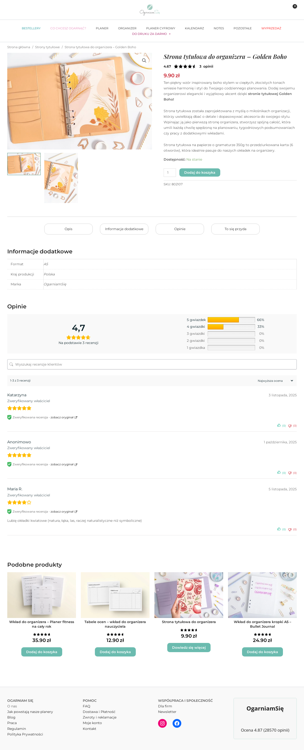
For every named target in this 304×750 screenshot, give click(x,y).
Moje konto (92, 723)
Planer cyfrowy (160, 28)
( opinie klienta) (206, 66)
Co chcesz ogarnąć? (68, 28)
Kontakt (89, 729)
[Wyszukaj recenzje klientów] (152, 364)
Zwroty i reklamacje (99, 717)
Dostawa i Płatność (99, 712)
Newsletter (167, 712)
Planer (102, 28)
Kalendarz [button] (194, 28)
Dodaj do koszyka (199, 172)
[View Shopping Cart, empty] (292, 10)
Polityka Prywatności (25, 734)
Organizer (127, 28)
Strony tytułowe (47, 47)
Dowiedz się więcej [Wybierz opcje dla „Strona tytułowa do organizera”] (189, 647)
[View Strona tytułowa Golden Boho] (61, 178)
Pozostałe (243, 28)
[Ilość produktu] (170, 172)
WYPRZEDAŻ (271, 28)
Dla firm (165, 706)
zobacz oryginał (62, 417)
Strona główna (18, 47)
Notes (219, 28)
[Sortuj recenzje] (275, 381)
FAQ (86, 706)
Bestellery (31, 28)
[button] (271, 9)
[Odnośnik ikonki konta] (280, 10)
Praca (12, 723)
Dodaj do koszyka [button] (41, 652)
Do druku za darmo (151, 33)
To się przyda (235, 229)
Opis (68, 229)
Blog (11, 717)
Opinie (179, 229)
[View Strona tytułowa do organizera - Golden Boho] (24, 164)
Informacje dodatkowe (124, 229)
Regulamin (16, 729)
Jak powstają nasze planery (30, 712)
